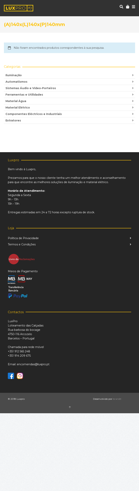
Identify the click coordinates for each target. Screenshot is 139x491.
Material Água (15, 101)
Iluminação (13, 75)
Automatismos (16, 81)
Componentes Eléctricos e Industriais (33, 114)
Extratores (13, 120)
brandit (117, 398)
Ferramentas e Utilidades (24, 94)
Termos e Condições (22, 244)
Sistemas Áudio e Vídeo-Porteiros (30, 88)
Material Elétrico (17, 107)
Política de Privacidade (23, 238)
